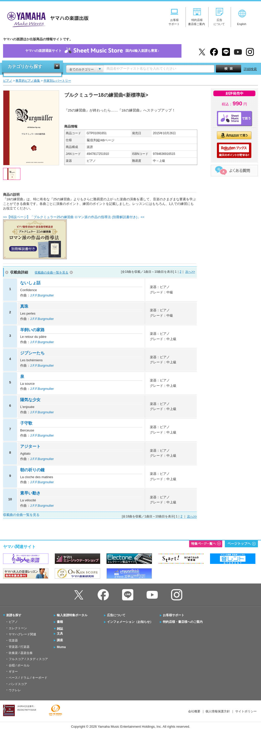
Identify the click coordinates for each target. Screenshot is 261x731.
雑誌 (60, 628)
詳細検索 (250, 69)
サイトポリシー (246, 711)
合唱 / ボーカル (19, 665)
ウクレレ (15, 690)
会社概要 (194, 711)
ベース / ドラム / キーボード (28, 677)
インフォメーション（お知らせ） (130, 622)
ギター (13, 671)
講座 (60, 640)
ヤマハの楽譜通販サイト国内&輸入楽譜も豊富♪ (92, 51)
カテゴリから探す (25, 66)
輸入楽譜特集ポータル (72, 615)
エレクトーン (18, 628)
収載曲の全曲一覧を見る (51, 272)
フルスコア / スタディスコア (28, 659)
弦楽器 (13, 640)
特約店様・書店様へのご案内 (183, 622)
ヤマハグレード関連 (22, 634)
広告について (116, 615)
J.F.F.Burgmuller (42, 295)
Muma (61, 647)
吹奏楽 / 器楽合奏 (21, 653)
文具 (60, 633)
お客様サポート (173, 615)
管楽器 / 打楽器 (19, 647)
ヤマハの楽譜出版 (46, 18)
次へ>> (190, 272)
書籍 (60, 622)
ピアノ (13, 622)
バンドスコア (18, 684)
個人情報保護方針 (217, 711)
